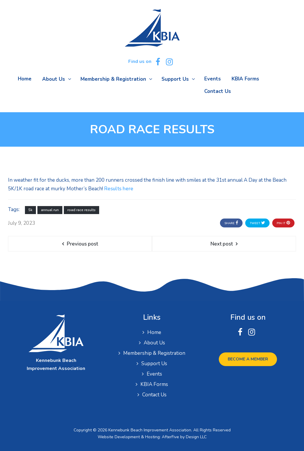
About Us (154, 342)
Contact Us (154, 394)
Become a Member (248, 359)
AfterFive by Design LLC (184, 437)
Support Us (154, 363)
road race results (81, 210)
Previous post (82, 243)
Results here (118, 188)
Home (154, 332)
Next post (221, 243)
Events (154, 374)
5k (30, 210)
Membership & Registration (154, 353)
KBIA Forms (154, 384)
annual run (50, 210)
